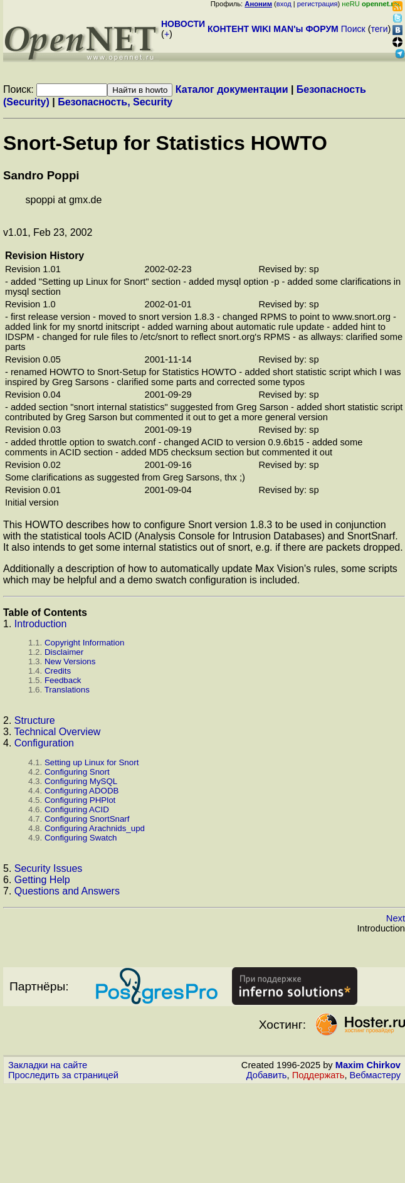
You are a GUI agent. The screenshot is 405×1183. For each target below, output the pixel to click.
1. (8, 623)
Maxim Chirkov (368, 1065)
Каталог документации (232, 89)
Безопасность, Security (115, 102)
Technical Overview (57, 731)
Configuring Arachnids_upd (95, 828)
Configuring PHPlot (80, 800)
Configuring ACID (77, 809)
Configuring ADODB (82, 790)
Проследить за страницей (63, 1075)
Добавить (266, 1075)
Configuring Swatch (81, 837)
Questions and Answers (67, 891)
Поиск (353, 29)
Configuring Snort (77, 772)
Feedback (63, 680)
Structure (34, 720)
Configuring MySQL (81, 781)
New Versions (70, 661)
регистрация (317, 4)
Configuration (44, 743)
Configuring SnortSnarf (87, 819)
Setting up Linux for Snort (92, 762)
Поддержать (318, 1075)
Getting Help (42, 879)
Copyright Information (84, 642)
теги (379, 29)
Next (395, 918)
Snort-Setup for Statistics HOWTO (165, 143)
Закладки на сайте (47, 1065)
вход (284, 4)
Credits (58, 671)
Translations (67, 689)
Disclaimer (64, 652)
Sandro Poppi (41, 175)
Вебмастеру (375, 1075)
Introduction (40, 623)
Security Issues (48, 868)
